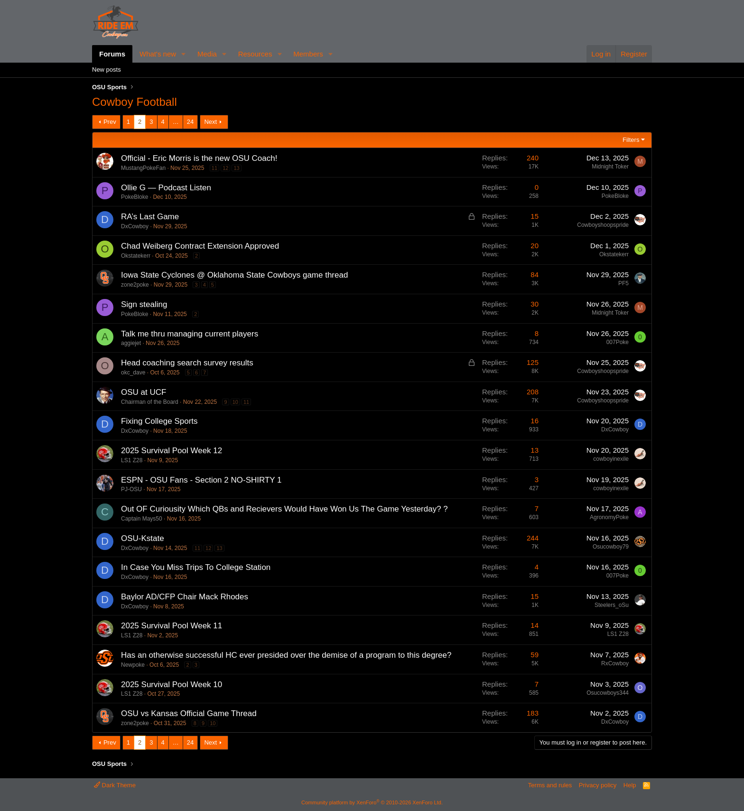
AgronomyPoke (609, 517)
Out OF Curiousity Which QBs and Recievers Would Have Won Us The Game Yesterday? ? (284, 508)
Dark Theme (115, 785)
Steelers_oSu (612, 605)
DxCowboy (135, 226)
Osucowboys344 (607, 693)
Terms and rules (550, 785)
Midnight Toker (610, 166)
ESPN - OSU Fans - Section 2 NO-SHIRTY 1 (201, 480)
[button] (183, 54)
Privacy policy (597, 785)
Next (210, 121)
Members (308, 54)
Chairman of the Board (149, 402)
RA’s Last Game (150, 216)
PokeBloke (134, 197)
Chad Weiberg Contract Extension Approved (200, 246)
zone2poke (135, 284)
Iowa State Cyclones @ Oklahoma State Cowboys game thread (234, 275)
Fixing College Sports (159, 421)
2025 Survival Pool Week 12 (171, 450)
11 (214, 168)
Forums (112, 54)
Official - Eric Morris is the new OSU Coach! (199, 158)
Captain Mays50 (141, 518)
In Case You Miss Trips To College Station (195, 567)
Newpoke (133, 665)
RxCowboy (615, 663)
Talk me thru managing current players (189, 333)
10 (235, 402)
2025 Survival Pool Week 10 (171, 684)
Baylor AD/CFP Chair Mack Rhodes (184, 596)
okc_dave (133, 372)
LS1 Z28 (131, 460)
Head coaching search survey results (187, 362)
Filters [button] (631, 139)
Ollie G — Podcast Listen (166, 187)
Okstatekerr (135, 255)
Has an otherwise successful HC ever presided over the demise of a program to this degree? (286, 655)
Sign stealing (144, 304)
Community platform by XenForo (372, 802)
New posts (106, 69)
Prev (109, 121)
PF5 (623, 283)
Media (207, 54)
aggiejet (131, 343)
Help (629, 785)
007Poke (617, 342)
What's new (158, 54)
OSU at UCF (143, 392)
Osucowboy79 (611, 546)
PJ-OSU (131, 489)
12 (225, 168)
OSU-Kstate (142, 538)
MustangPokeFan (143, 168)
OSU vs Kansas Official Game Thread (189, 713)
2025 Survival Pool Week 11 (171, 625)
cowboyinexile (611, 459)
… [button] (176, 121)
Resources (255, 54)
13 (236, 168)
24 (190, 121)
